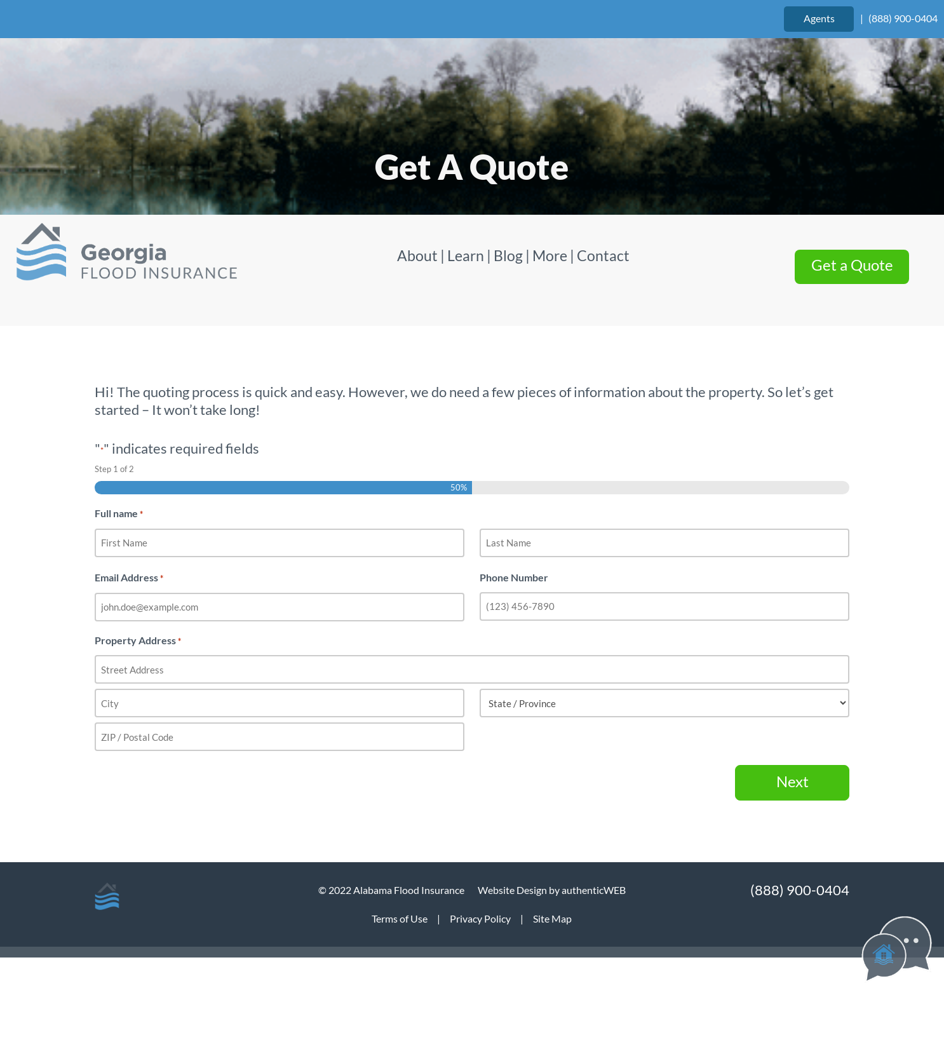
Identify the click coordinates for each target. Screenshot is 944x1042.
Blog (508, 255)
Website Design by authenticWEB (552, 890)
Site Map (552, 918)
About (418, 255)
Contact (603, 255)
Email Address (129, 578)
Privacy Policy (480, 918)
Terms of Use (400, 918)
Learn (465, 255)
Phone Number (514, 577)
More (549, 255)
